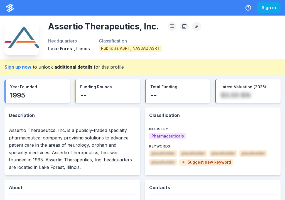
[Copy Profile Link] (196, 26)
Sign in (269, 7)
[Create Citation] (184, 26)
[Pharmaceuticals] (167, 136)
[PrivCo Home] (10, 7)
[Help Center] (248, 7)
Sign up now (17, 67)
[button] (206, 162)
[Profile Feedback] (172, 26)
